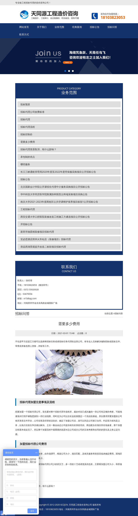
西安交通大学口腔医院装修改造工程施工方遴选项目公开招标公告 (55, 216)
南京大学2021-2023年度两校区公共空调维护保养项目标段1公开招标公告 (59, 201)
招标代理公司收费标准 (32, 112)
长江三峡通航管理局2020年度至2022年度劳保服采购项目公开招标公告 (58, 171)
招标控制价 (26, 134)
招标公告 (94, 27)
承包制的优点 (27, 156)
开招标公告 (26, 224)
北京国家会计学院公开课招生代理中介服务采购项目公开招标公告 (55, 186)
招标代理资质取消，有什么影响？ (38, 149)
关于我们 (41, 27)
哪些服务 (25, 164)
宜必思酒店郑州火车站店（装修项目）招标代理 (45, 239)
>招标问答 (118, 313)
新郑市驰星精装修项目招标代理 (37, 231)
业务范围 (59, 27)
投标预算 (25, 104)
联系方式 (24, 34)
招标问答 (112, 27)
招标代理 (25, 119)
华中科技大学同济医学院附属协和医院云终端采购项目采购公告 (53, 194)
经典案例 (77, 27)
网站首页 (24, 27)
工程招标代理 (27, 209)
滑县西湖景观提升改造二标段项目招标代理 (43, 246)
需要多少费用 (27, 141)
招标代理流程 (27, 127)
